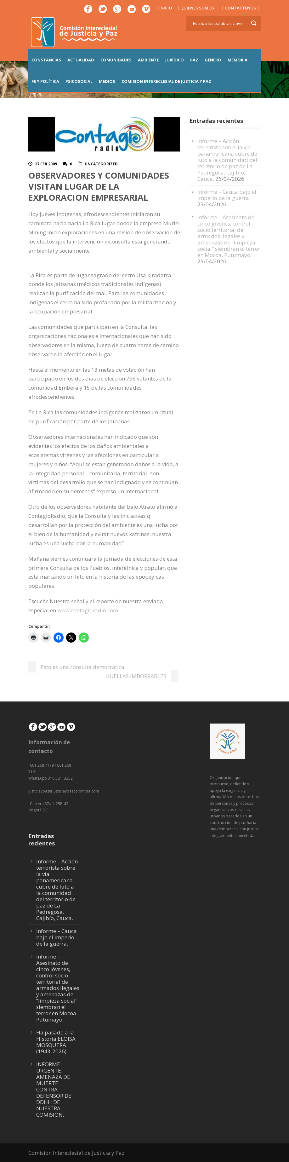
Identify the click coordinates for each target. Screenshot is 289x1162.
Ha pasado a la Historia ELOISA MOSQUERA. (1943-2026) (56, 1042)
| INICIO (164, 8)
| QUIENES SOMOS (195, 8)
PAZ (194, 60)
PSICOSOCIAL (79, 81)
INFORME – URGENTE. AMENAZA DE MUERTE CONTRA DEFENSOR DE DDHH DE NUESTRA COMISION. (53, 1089)
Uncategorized (101, 164)
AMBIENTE (148, 60)
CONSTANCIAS (46, 60)
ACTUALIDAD (80, 60)
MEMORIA (237, 60)
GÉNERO (213, 60)
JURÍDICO (174, 60)
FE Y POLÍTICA (45, 81)
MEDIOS (107, 81)
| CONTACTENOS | (240, 8)
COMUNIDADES (116, 60)
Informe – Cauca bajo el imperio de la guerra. (226, 195)
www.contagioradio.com (87, 610)
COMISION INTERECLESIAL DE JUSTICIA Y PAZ (166, 81)
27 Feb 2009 (46, 164)
